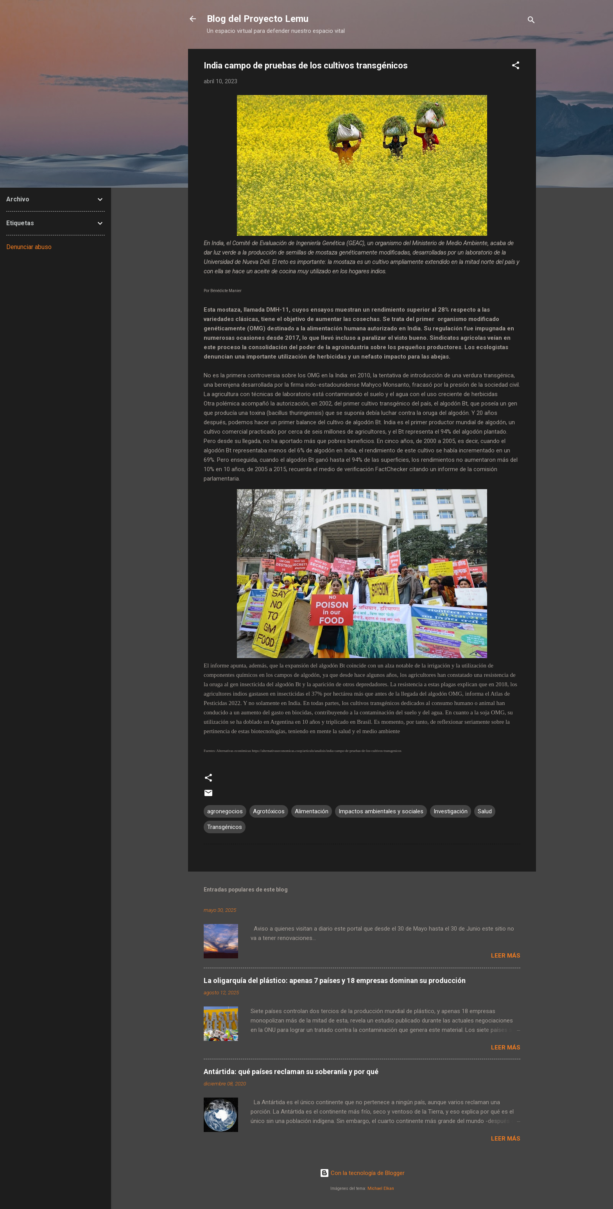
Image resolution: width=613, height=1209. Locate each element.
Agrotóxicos (269, 811)
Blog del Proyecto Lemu (257, 18)
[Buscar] (531, 21)
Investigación (451, 811)
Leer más (505, 955)
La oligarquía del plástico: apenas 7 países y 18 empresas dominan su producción (335, 980)
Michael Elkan (380, 1188)
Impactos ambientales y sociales (381, 811)
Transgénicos (224, 827)
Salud (485, 811)
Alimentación (311, 811)
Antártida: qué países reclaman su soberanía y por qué (291, 1071)
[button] (515, 67)
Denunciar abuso (29, 247)
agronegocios (225, 811)
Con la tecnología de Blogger (362, 1173)
